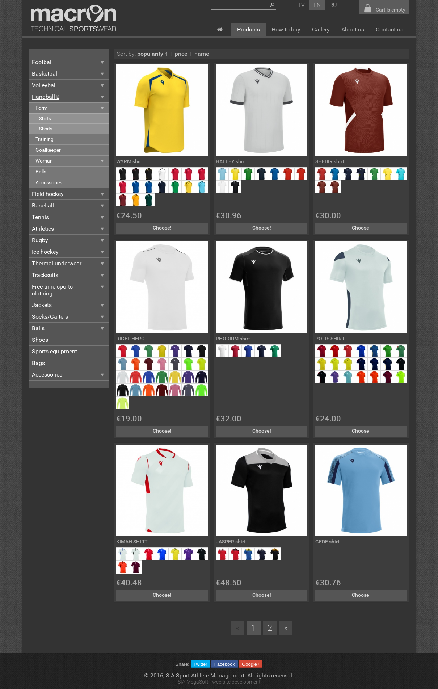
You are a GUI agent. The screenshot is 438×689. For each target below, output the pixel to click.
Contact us (389, 29)
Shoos (40, 339)
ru (333, 4)
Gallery (321, 29)
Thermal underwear (70, 263)
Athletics (70, 228)
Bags (38, 363)
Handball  (70, 96)
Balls (40, 172)
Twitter (200, 664)
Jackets (70, 305)
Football (70, 62)
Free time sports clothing (70, 290)
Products (248, 29)
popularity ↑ (152, 53)
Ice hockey (70, 251)
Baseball (70, 205)
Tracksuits (70, 275)
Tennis (70, 217)
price (181, 53)
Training (44, 139)
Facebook (224, 664)
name (201, 53)
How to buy (285, 29)
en (317, 4)
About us (352, 29)
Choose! (162, 228)
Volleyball (70, 85)
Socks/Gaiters (70, 316)
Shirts (45, 118)
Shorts (45, 128)
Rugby (70, 240)
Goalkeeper (48, 150)
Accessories (48, 183)
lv (302, 4)
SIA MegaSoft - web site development (219, 682)
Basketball (70, 73)
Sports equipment (54, 351)
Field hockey (70, 193)
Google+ (251, 664)
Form (72, 108)
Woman (72, 161)
